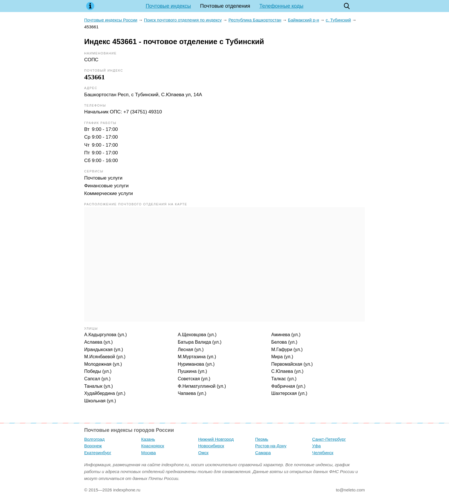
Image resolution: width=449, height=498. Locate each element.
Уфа (316, 445)
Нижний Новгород (216, 439)
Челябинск (322, 452)
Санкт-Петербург (329, 439)
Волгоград (94, 439)
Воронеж (93, 445)
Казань (148, 439)
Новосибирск (211, 445)
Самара (263, 452)
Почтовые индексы (168, 6)
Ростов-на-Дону (270, 445)
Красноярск (152, 445)
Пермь (261, 439)
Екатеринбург (97, 452)
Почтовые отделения (225, 6)
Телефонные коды (281, 6)
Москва (148, 452)
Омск (203, 452)
